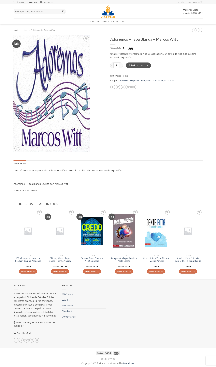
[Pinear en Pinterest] (128, 87)
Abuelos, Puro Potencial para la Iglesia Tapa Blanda (188, 259)
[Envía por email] (123, 87)
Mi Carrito (67, 305)
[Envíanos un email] (31, 340)
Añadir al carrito (138, 65)
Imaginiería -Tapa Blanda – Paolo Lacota (124, 259)
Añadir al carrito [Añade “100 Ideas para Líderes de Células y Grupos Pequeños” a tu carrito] (28, 271)
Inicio (92, 21)
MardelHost (129, 363)
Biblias (114, 21)
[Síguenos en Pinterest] (37, 340)
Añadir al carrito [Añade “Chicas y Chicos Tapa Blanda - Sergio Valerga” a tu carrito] (60, 271)
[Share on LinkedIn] (133, 87)
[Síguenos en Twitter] (26, 340)
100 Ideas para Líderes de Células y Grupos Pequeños (28, 259)
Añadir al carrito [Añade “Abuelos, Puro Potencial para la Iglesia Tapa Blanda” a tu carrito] (188, 271)
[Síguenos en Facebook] (16, 340)
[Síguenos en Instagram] (21, 340)
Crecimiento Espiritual (129, 80)
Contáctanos (46, 2)
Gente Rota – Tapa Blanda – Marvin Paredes (156, 259)
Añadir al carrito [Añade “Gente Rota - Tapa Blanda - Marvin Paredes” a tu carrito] (156, 271)
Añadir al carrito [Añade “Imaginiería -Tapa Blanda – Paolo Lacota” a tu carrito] (124, 271)
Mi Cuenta (67, 294)
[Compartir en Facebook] (112, 87)
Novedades (103, 21)
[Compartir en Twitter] (118, 87)
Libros (123, 21)
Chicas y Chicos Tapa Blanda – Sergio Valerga (60, 259)
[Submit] (63, 11)
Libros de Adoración (44, 30)
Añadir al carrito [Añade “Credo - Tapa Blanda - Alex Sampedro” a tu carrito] (92, 271)
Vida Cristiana (170, 80)
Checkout (67, 311)
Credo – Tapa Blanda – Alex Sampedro (92, 259)
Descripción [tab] (20, 163)
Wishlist (66, 300)
